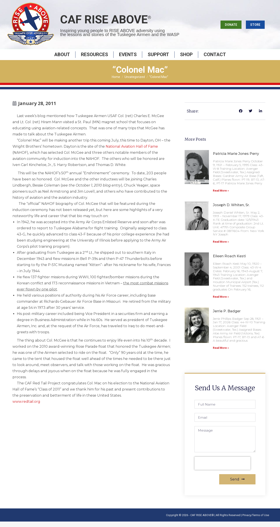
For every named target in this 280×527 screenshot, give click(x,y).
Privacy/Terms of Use (255, 520)
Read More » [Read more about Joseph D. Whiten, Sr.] (221, 247)
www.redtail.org (26, 407)
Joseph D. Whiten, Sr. (231, 210)
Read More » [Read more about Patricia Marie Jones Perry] (221, 196)
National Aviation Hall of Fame (132, 152)
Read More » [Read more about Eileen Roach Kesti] (221, 302)
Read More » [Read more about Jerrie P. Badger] (221, 353)
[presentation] (222, 468)
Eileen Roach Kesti (229, 261)
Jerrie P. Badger (227, 316)
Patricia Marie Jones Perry (236, 159)
